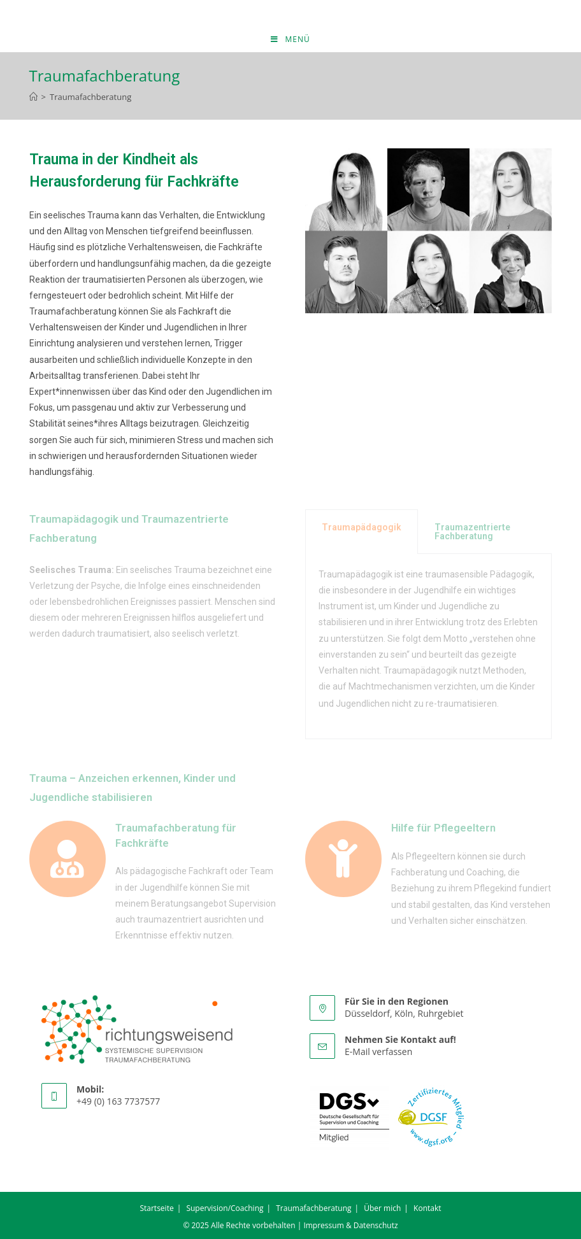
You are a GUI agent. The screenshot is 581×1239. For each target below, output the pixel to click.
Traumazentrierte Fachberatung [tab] (472, 531)
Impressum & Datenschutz (350, 1225)
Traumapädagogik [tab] (361, 527)
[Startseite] (33, 97)
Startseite (156, 1208)
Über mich (382, 1208)
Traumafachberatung (90, 97)
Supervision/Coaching (224, 1208)
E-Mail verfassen (378, 1051)
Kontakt (427, 1208)
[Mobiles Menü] (290, 39)
